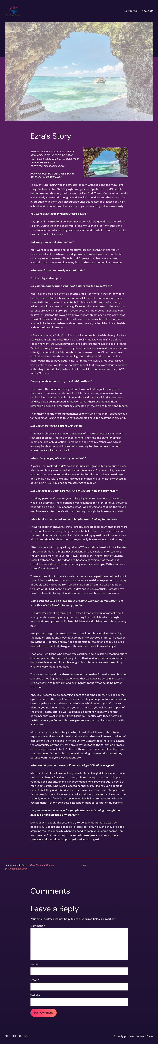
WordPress (146, 1036)
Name (35, 964)
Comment (37, 925)
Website (35, 995)
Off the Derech (17, 1036)
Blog (32, 865)
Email (34, 980)
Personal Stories (45, 865)
